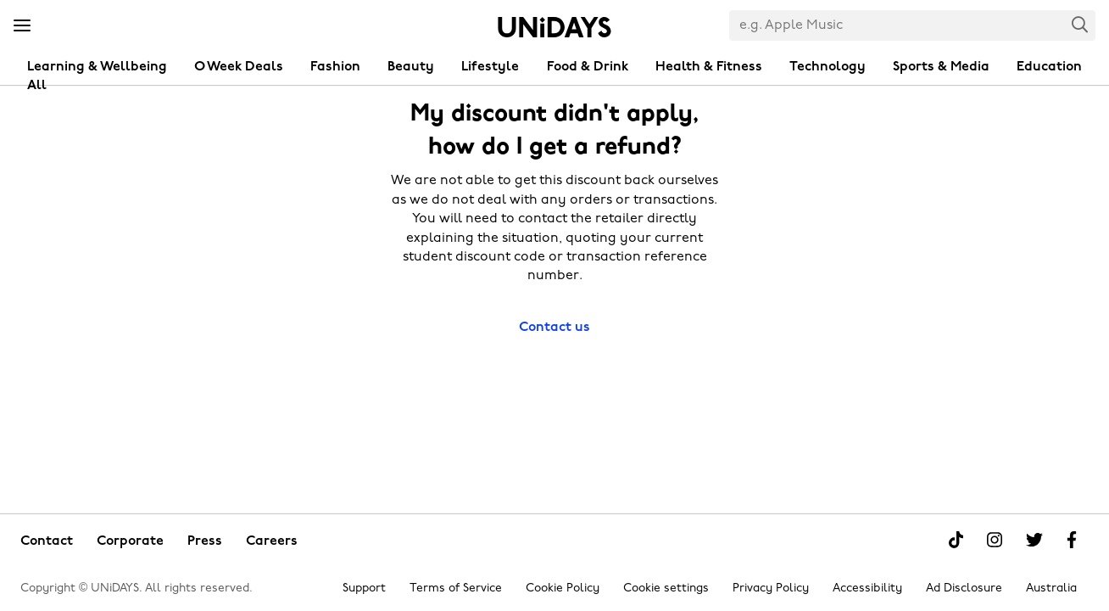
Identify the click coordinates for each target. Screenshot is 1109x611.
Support (364, 588)
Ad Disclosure (964, 588)
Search (1080, 24)
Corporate (130, 541)
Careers (272, 541)
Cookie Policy (562, 588)
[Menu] (22, 26)
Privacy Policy (771, 588)
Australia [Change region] (1051, 588)
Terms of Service (456, 588)
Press (204, 541)
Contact (46, 541)
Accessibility (867, 588)
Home (554, 27)
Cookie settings (666, 588)
